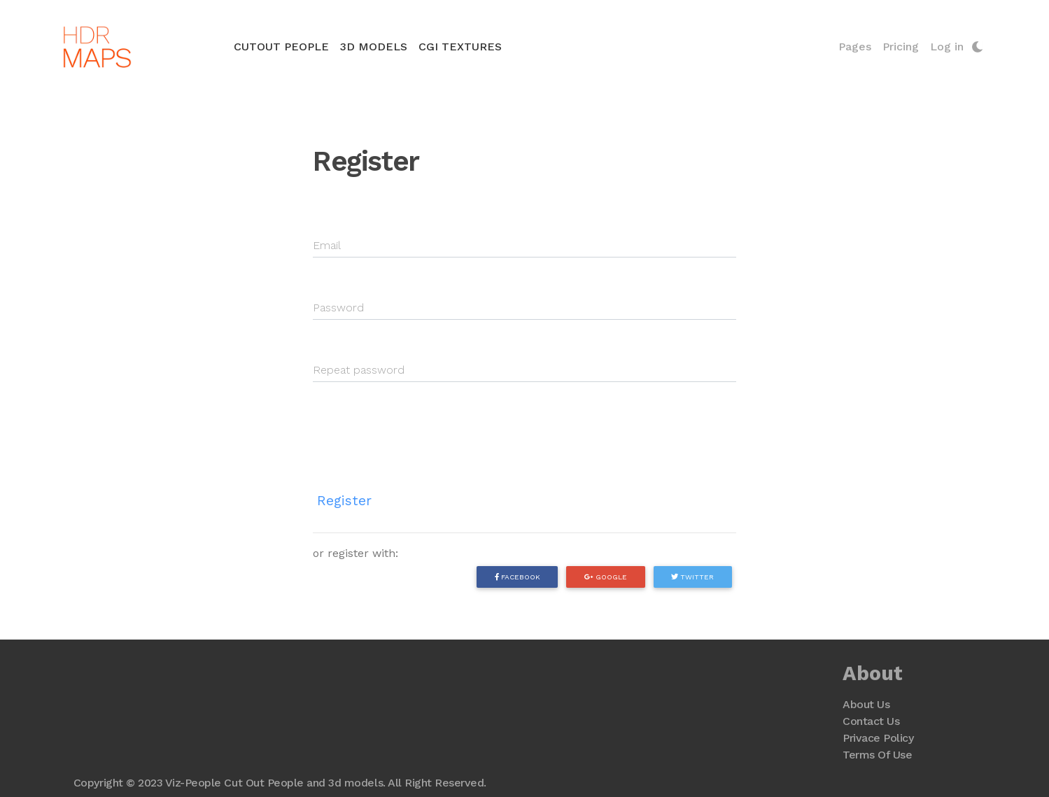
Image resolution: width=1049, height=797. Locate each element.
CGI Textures (460, 46)
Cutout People (284, 45)
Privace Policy (878, 738)
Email (327, 245)
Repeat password (358, 369)
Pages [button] (854, 46)
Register (344, 501)
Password (338, 307)
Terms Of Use (877, 754)
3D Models (373, 46)
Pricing (900, 46)
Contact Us (871, 721)
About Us (866, 704)
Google (605, 576)
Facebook (517, 576)
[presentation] (419, 426)
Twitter (692, 576)
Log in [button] (947, 46)
